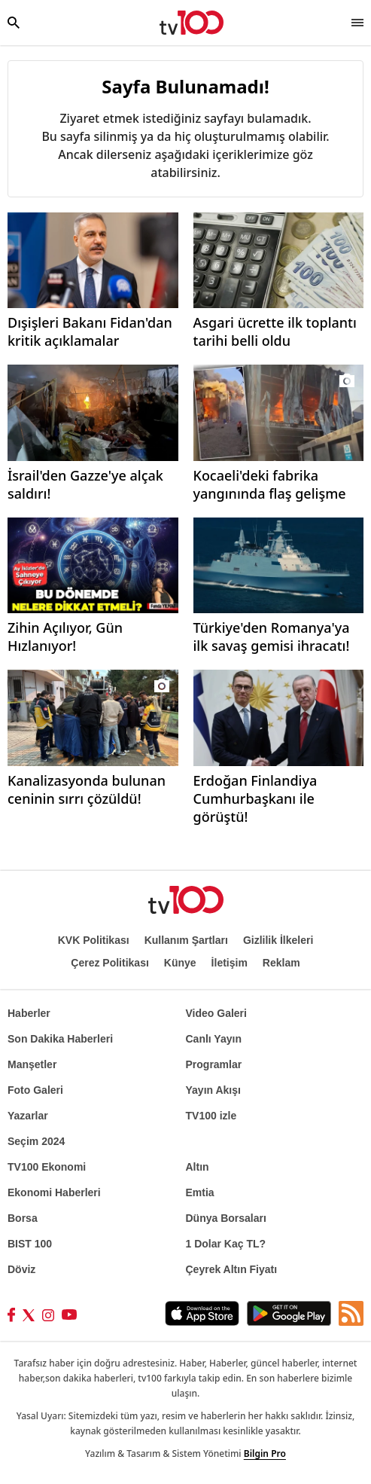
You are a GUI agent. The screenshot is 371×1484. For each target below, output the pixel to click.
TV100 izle (211, 1116)
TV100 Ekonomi (47, 1167)
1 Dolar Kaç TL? (226, 1244)
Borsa (23, 1218)
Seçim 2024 (36, 1141)
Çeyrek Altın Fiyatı (232, 1269)
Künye (180, 963)
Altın (197, 1167)
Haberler (29, 1013)
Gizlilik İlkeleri (278, 940)
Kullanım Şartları (186, 940)
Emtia (200, 1192)
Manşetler (32, 1064)
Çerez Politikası (110, 963)
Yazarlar (28, 1116)
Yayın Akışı (213, 1090)
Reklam (281, 963)
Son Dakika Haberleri (60, 1039)
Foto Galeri (35, 1090)
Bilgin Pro (265, 1453)
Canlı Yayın (214, 1039)
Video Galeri (216, 1013)
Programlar (214, 1064)
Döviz (21, 1269)
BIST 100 (30, 1244)
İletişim (229, 963)
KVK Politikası (93, 940)
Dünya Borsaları (226, 1218)
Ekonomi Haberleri (54, 1192)
